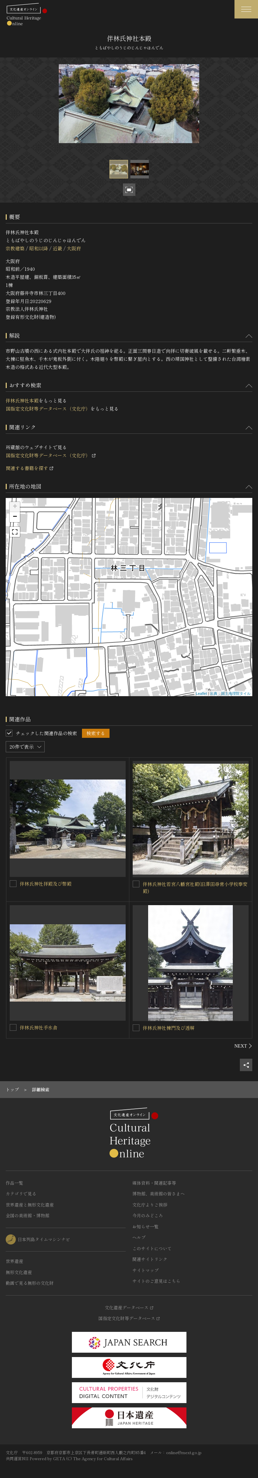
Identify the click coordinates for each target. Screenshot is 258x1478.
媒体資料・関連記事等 (154, 1183)
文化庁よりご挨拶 (149, 1204)
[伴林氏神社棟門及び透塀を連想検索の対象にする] (136, 1027)
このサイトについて (152, 1248)
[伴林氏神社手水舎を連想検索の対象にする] (13, 1027)
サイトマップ (145, 1270)
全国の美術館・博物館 (27, 1215)
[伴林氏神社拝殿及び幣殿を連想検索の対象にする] (13, 883)
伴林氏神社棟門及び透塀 (169, 1027)
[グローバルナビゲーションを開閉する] (246, 9)
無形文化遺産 (19, 1272)
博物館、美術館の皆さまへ (158, 1193)
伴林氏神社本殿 (22, 400)
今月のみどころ (147, 1215)
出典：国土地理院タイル (230, 693)
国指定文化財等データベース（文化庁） (48, 408)
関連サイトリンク (149, 1259)
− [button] (15, 517)
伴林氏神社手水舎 (38, 1027)
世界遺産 (14, 1261)
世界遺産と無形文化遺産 (30, 1204)
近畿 (57, 248)
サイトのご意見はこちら (156, 1281)
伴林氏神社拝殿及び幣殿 (46, 883)
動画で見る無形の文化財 (30, 1283)
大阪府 (74, 248)
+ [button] (15, 507)
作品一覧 (14, 1183)
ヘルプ (138, 1237)
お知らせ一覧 (145, 1226)
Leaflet (201, 693)
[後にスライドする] (243, 1046)
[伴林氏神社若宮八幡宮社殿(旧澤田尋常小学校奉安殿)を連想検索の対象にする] (136, 884)
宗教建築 (15, 248)
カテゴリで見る (21, 1193)
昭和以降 (38, 248)
